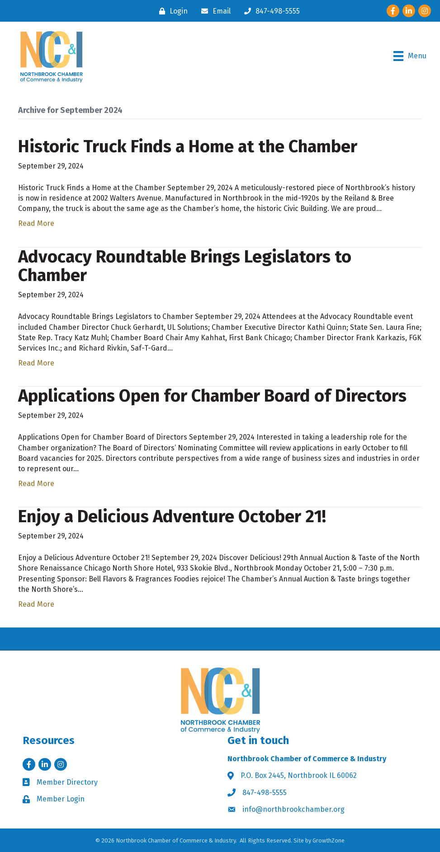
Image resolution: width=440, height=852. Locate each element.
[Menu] (410, 56)
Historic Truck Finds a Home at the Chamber (187, 146)
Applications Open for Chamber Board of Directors (212, 395)
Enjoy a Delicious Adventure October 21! (172, 516)
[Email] (214, 11)
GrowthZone (328, 840)
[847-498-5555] (270, 11)
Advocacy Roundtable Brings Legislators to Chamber (184, 266)
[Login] (171, 11)
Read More (36, 223)
